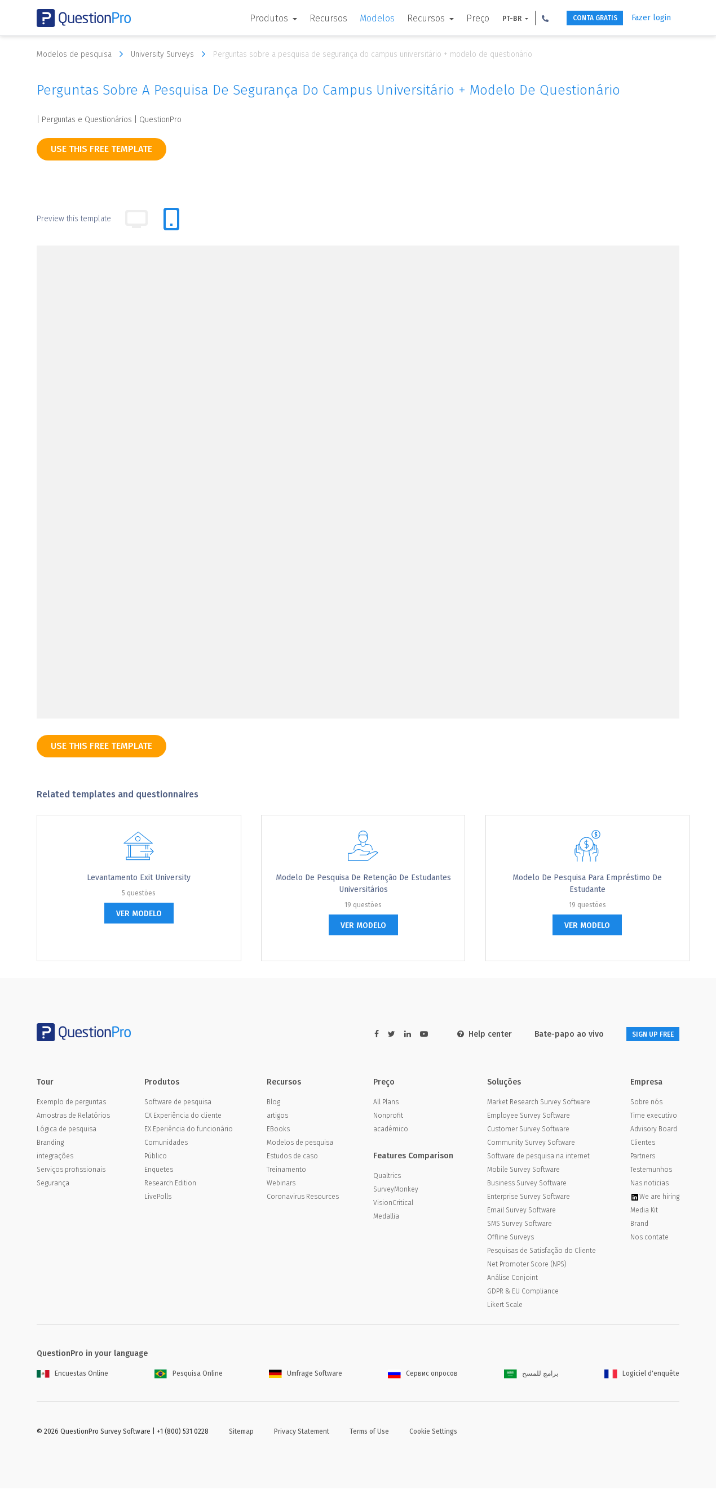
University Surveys (171, 54)
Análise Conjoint (512, 1279)
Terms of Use (369, 1433)
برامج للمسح (531, 1375)
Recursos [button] (405, 18)
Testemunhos (651, 1171)
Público (155, 1158)
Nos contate (649, 1239)
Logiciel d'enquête (641, 1375)
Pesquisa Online (188, 1375)
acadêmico (390, 1131)
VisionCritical (393, 1204)
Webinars (281, 1185)
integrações (55, 1158)
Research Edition (170, 1185)
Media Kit (644, 1212)
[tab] (171, 219)
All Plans (386, 1104)
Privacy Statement (301, 1433)
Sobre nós (646, 1104)
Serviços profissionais (71, 1171)
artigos (277, 1117)
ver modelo (139, 913)
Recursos (306, 18)
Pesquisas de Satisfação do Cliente (541, 1252)
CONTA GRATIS (582, 18)
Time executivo (653, 1117)
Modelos (355, 18)
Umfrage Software (305, 1375)
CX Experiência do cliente (183, 1117)
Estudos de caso (292, 1158)
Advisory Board (653, 1131)
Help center (466, 1034)
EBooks (278, 1131)
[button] (523, 18)
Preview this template (74, 219)
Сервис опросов (423, 1375)
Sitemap (241, 1433)
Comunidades (166, 1144)
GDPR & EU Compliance (523, 1293)
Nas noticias (649, 1185)
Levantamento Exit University (139, 877)
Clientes (642, 1144)
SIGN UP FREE (644, 1034)
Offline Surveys (510, 1239)
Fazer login (651, 18)
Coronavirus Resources (303, 1198)
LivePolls (157, 1198)
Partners (642, 1158)
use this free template (101, 149)
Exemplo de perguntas (71, 1104)
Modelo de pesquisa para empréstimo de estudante (587, 883)
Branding (50, 1144)
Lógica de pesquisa (66, 1131)
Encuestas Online (72, 1375)
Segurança (53, 1185)
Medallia (386, 1218)
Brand (639, 1225)
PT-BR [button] (490, 19)
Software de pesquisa (177, 1104)
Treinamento (286, 1171)
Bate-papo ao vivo (551, 1034)
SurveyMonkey (395, 1191)
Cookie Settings (433, 1433)
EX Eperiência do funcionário (188, 1131)
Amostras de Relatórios (73, 1117)
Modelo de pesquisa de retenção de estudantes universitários (363, 883)
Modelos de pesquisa (83, 54)
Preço (455, 18)
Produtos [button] (248, 18)
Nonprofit (388, 1117)
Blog (273, 1104)
